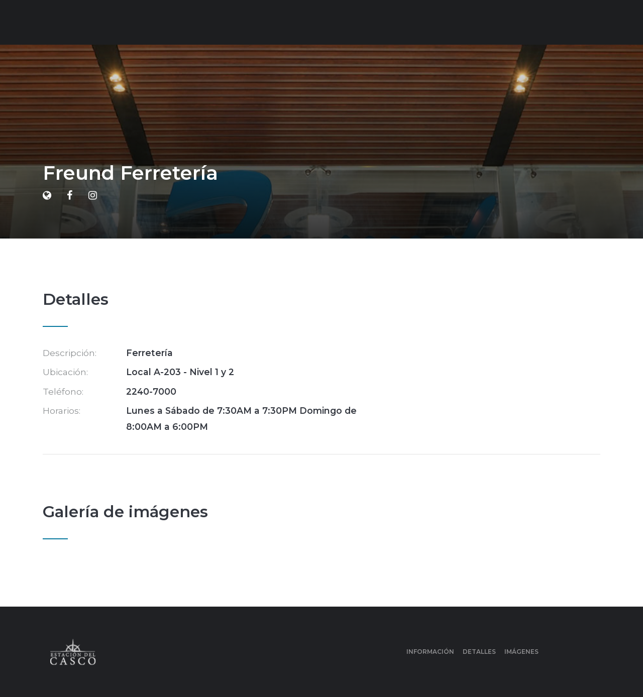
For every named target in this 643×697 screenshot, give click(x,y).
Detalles (479, 651)
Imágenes (521, 651)
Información (430, 651)
